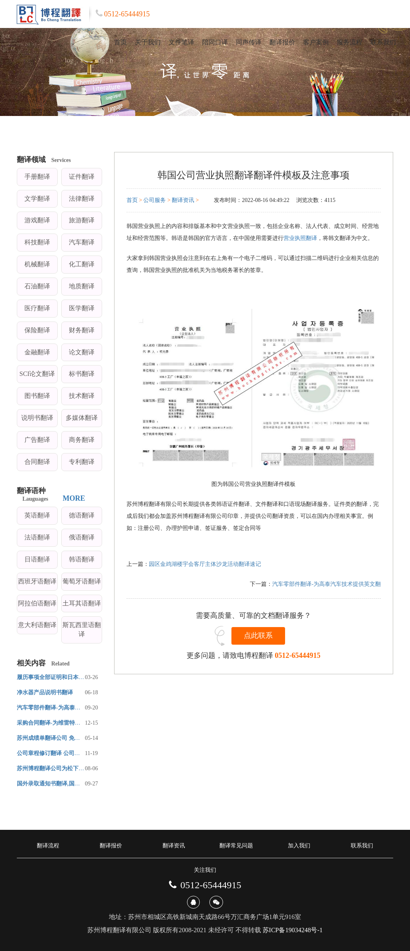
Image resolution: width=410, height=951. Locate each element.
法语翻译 (37, 537)
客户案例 (316, 42)
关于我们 (148, 42)
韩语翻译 (81, 559)
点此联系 (258, 635)
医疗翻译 (37, 308)
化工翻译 (81, 264)
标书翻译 (81, 373)
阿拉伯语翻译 (37, 603)
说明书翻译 (37, 417)
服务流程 (349, 42)
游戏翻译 (37, 220)
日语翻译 (37, 559)
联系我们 (383, 42)
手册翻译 (37, 176)
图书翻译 (37, 395)
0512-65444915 (297, 655)
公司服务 (154, 200)
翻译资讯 (183, 200)
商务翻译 (81, 439)
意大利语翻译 (37, 624)
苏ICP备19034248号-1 (293, 930)
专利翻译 (81, 461)
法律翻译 (81, 198)
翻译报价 (282, 42)
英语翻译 (37, 515)
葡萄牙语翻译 (81, 581)
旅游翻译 (81, 220)
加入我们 (299, 846)
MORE (74, 498)
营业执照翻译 (300, 238)
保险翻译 (37, 330)
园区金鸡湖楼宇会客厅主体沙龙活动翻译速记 (205, 564)
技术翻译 (81, 395)
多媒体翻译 (82, 417)
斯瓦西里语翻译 (81, 629)
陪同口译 (215, 42)
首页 (120, 42)
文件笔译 (181, 42)
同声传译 (248, 42)
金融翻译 (37, 352)
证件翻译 (81, 176)
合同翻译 (37, 461)
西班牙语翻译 (37, 581)
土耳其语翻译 (81, 603)
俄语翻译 (81, 537)
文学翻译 (37, 198)
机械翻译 (37, 264)
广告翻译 (37, 439)
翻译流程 (48, 846)
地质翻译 (81, 286)
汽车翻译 (81, 242)
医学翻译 (81, 308)
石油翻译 (37, 286)
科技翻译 (37, 242)
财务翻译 (81, 330)
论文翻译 (81, 352)
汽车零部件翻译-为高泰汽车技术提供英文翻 (326, 584)
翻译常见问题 (236, 846)
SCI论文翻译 (37, 373)
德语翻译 (81, 515)
